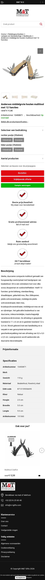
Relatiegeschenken (16, 34)
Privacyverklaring (8, 552)
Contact (4, 526)
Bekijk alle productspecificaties (14, 122)
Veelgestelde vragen (9, 530)
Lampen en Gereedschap (11, 36)
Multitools (27, 36)
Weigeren (29, 577)
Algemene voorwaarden (10, 543)
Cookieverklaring (7, 548)
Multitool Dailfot (11, 470)
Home (3, 34)
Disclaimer (5, 556)
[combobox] (19, 24)
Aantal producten (10, 158)
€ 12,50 (9, 475)
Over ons (4, 521)
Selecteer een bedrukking (14, 130)
